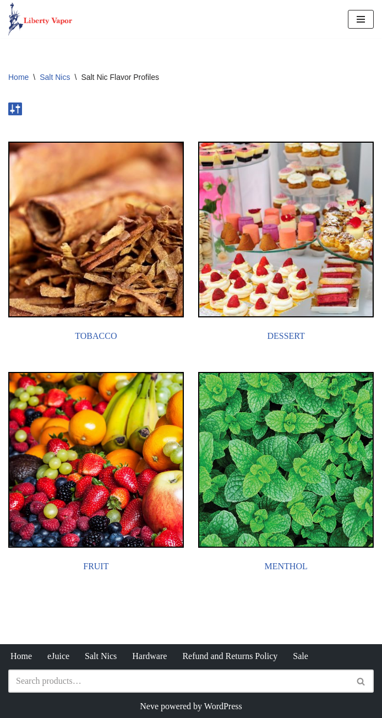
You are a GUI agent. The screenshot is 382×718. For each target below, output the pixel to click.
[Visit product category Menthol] (286, 474)
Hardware (149, 656)
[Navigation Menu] (361, 19)
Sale (300, 656)
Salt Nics (55, 77)
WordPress (223, 706)
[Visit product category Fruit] (96, 474)
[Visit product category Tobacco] (96, 243)
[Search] (178, 681)
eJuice (58, 656)
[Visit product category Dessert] (286, 243)
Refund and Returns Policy (229, 656)
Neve (149, 706)
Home (18, 77)
